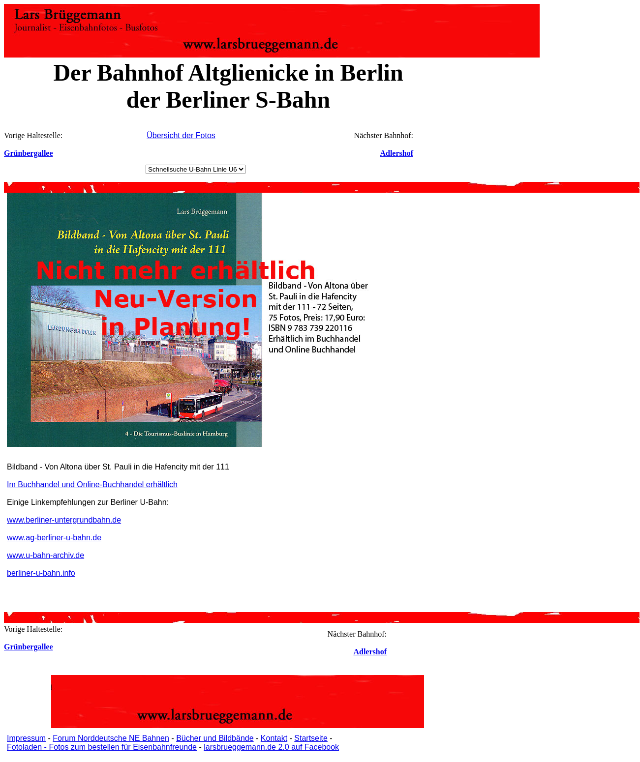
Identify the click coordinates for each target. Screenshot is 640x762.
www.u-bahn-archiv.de (45, 555)
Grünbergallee (28, 153)
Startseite (311, 738)
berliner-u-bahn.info (41, 573)
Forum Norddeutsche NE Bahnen (111, 738)
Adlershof (396, 153)
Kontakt (274, 738)
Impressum (26, 738)
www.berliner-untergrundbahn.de (64, 520)
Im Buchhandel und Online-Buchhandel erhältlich (92, 484)
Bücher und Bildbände (214, 738)
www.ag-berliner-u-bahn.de (54, 537)
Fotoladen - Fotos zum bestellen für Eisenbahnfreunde (102, 747)
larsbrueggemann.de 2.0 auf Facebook (271, 747)
